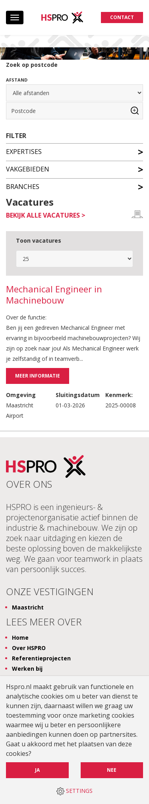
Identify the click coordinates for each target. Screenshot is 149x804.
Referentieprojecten (41, 658)
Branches (74, 186)
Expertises (74, 151)
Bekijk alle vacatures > (45, 215)
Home (20, 637)
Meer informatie (37, 375)
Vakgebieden (74, 169)
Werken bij (27, 668)
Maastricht (28, 607)
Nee (111, 770)
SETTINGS (74, 791)
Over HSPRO (29, 648)
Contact (122, 17)
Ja (37, 770)
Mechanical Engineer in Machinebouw (54, 295)
